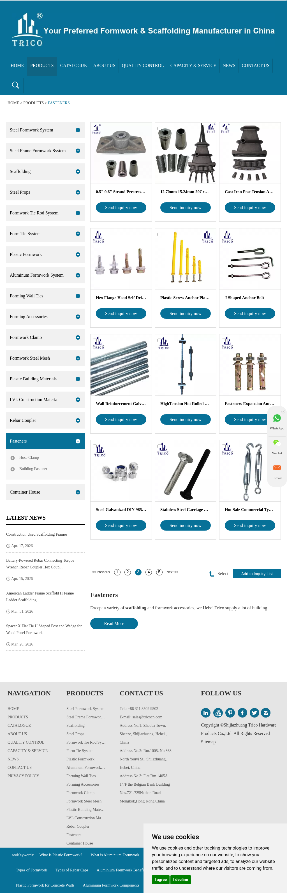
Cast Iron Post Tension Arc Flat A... (250, 191)
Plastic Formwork (26, 254)
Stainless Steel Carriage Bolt (185, 509)
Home (17, 65)
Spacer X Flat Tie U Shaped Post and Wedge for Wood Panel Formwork (44, 629)
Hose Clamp (29, 457)
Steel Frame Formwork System (38, 150)
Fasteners (59, 103)
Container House (25, 492)
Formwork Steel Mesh (30, 358)
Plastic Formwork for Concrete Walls (45, 885)
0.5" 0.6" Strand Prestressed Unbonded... (121, 191)
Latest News (26, 518)
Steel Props (20, 192)
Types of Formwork (31, 870)
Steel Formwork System (31, 130)
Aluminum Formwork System (37, 275)
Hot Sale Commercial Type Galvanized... (250, 509)
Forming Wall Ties (26, 295)
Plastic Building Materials (33, 378)
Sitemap (208, 741)
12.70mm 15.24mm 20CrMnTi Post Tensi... (185, 191)
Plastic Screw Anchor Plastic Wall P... (185, 297)
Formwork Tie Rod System (34, 212)
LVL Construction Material (34, 399)
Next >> (172, 572)
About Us (104, 65)
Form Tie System (25, 233)
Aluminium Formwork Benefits (121, 870)
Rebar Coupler (23, 420)
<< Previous (101, 572)
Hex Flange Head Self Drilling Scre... (121, 297)
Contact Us (255, 65)
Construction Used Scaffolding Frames (36, 534)
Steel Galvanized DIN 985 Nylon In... (121, 509)
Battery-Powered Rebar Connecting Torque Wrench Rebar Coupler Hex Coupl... (40, 563)
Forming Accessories (29, 316)
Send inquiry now (121, 207)
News (229, 65)
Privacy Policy (23, 776)
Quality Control (143, 65)
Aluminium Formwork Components (111, 885)
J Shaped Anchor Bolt (244, 297)
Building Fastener (33, 469)
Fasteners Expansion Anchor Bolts (250, 403)
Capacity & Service (193, 65)
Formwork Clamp (26, 337)
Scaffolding (20, 171)
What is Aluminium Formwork (115, 855)
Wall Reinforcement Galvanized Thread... (121, 403)
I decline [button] (180, 879)
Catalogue (73, 65)
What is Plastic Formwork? (61, 855)
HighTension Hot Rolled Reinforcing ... (185, 403)
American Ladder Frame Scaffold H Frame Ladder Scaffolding (40, 596)
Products (42, 65)
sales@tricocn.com (148, 717)
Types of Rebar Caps (71, 870)
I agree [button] (161, 879)
